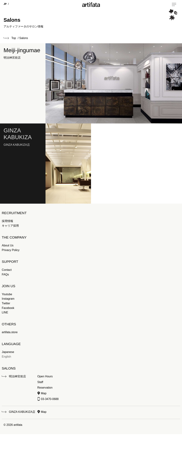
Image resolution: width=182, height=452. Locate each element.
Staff (40, 382)
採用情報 (7, 221)
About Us (8, 245)
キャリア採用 (10, 225)
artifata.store (10, 332)
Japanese (8, 351)
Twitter (6, 303)
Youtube (7, 294)
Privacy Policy (11, 250)
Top (13, 38)
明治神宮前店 (17, 376)
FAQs (5, 274)
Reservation (44, 387)
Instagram (8, 298)
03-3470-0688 (50, 399)
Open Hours (45, 376)
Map (43, 393)
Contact (7, 269)
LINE (5, 312)
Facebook (8, 307)
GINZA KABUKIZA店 (22, 411)
